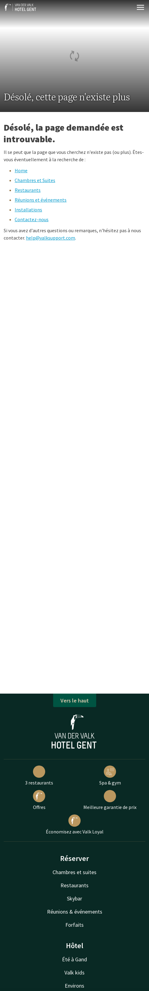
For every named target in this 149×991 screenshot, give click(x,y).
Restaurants (28, 190)
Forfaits (74, 924)
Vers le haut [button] (74, 700)
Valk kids (74, 972)
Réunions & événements (74, 911)
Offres (39, 800)
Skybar (74, 898)
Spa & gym (110, 776)
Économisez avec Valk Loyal (75, 824)
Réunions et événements (41, 200)
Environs (74, 985)
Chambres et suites (74, 872)
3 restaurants (39, 776)
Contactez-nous (32, 219)
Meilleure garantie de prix (109, 800)
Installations (28, 210)
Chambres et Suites (35, 180)
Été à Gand (74, 959)
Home (21, 170)
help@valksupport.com (50, 238)
